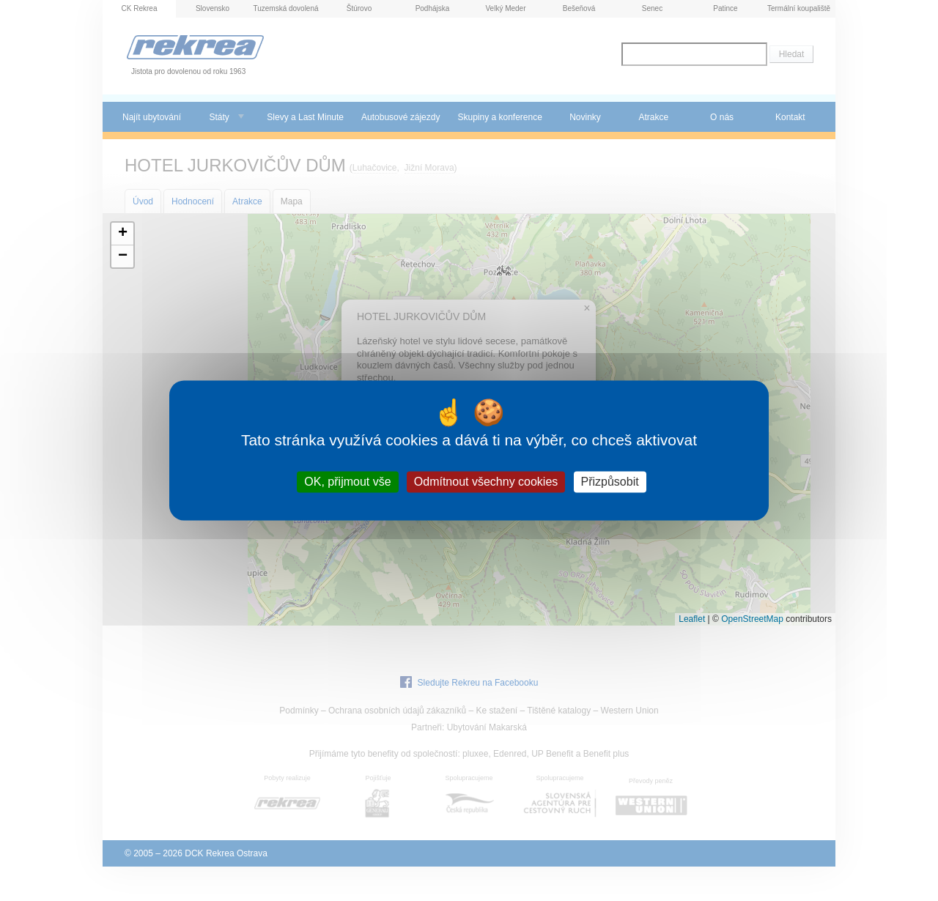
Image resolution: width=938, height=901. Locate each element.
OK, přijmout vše (347, 481)
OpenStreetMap (752, 619)
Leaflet (692, 619)
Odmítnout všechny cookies (486, 481)
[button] (122, 234)
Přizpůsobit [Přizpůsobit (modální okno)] (610, 481)
